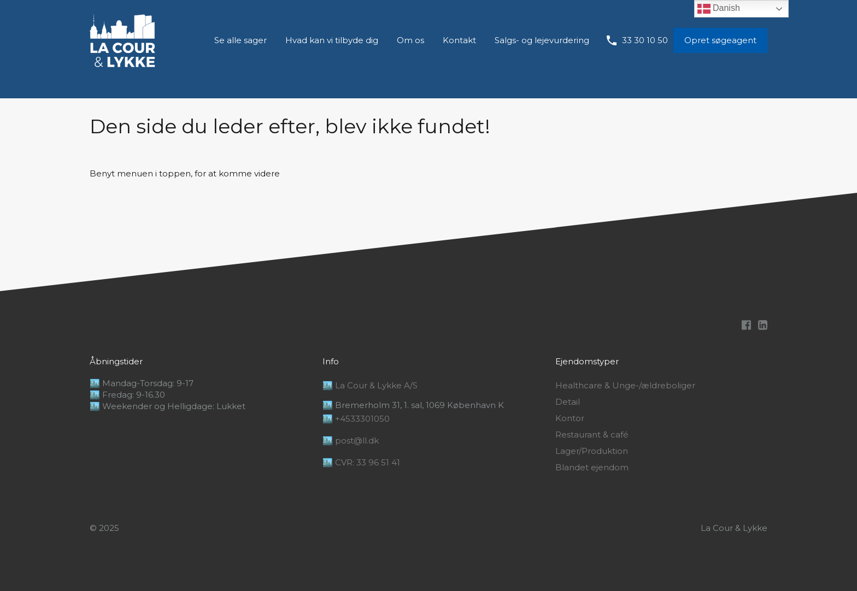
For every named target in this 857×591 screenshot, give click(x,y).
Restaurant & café (592, 435)
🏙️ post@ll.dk (350, 440)
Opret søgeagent (720, 40)
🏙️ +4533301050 (356, 418)
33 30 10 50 (645, 40)
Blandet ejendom (592, 467)
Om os (410, 40)
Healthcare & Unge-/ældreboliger (625, 386)
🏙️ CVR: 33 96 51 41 (361, 462)
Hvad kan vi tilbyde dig (331, 40)
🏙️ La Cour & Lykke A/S (370, 385)
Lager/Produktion (591, 451)
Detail (567, 402)
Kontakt (459, 40)
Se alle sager (240, 40)
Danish (718, 8)
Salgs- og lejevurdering (542, 40)
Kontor (569, 418)
